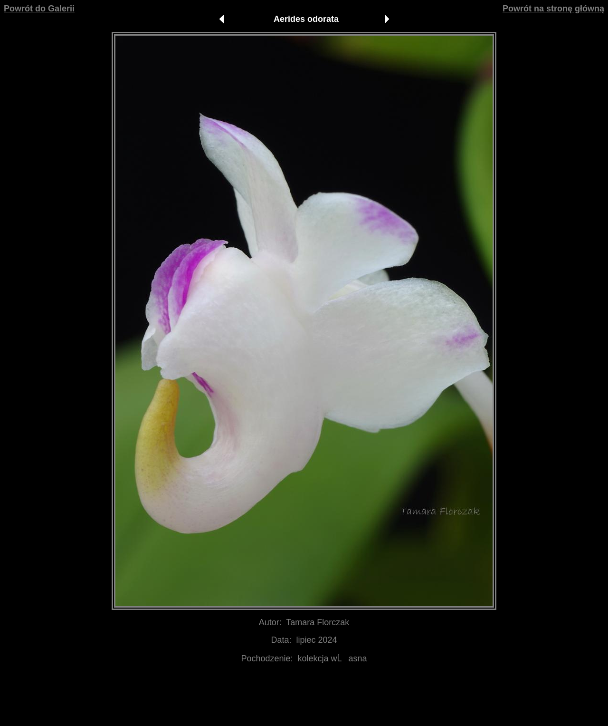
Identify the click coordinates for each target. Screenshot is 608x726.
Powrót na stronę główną (553, 8)
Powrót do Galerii (39, 8)
